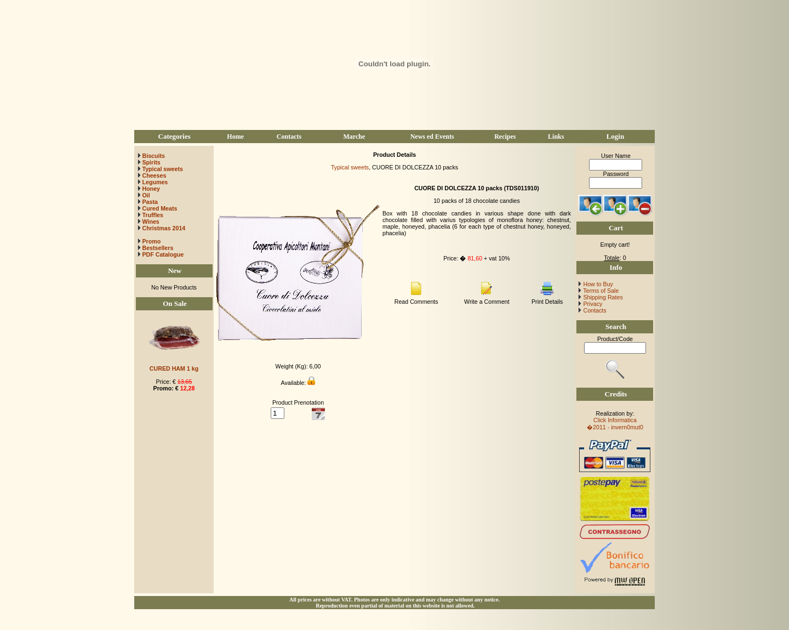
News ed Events (432, 136)
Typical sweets (162, 169)
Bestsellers (157, 248)
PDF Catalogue (160, 254)
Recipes (505, 136)
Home (235, 136)
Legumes (155, 182)
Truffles (152, 215)
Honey (151, 188)
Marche (354, 136)
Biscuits (153, 155)
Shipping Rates (601, 297)
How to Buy (597, 284)
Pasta (149, 201)
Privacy (591, 303)
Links (556, 136)
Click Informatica (615, 420)
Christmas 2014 (163, 228)
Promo (151, 241)
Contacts (289, 136)
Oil (146, 195)
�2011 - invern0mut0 (615, 427)
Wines (150, 221)
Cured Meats (159, 208)
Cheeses (154, 175)
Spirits (151, 162)
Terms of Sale (600, 290)
